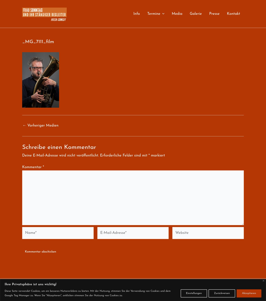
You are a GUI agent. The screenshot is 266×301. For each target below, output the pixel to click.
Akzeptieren (249, 293)
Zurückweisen (222, 293)
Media (177, 14)
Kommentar (33, 167)
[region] (133, 290)
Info (136, 14)
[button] (162, 13)
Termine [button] (155, 13)
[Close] (263, 281)
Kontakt (233, 14)
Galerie (196, 14)
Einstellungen (194, 293)
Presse (214, 14)
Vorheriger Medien (40, 125)
